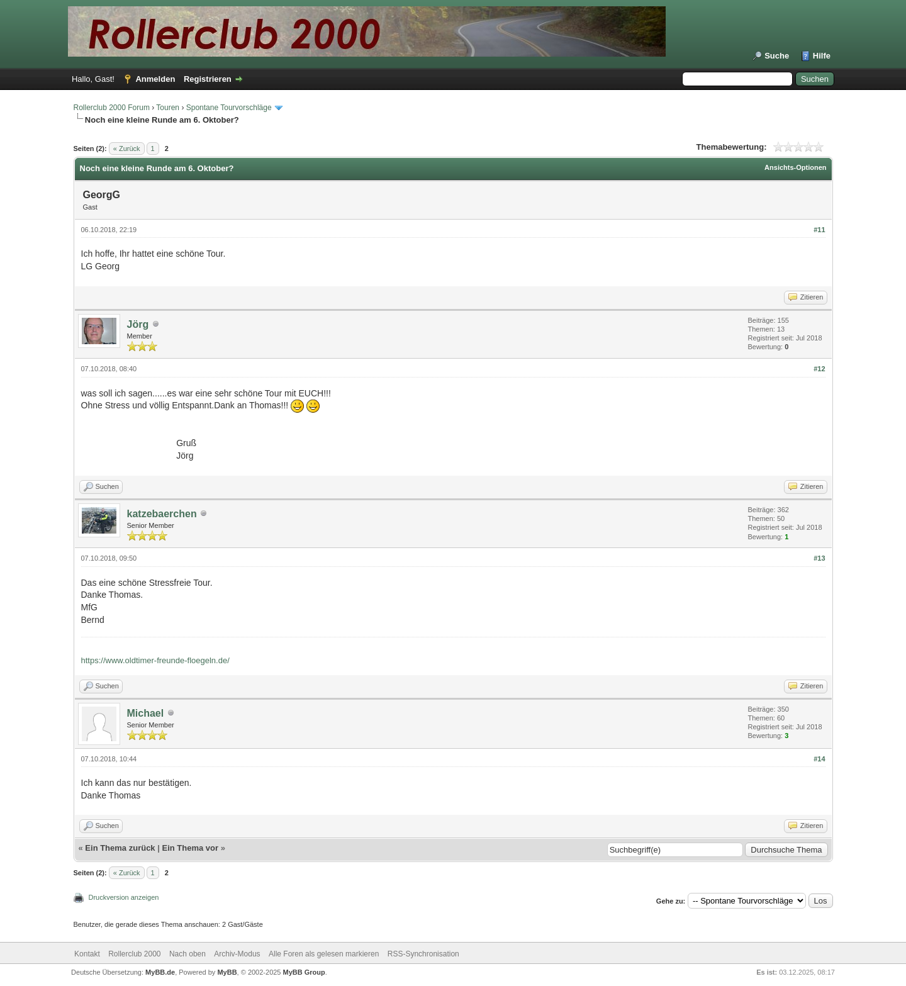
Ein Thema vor (190, 848)
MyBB (227, 972)
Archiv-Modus (237, 954)
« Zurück (126, 148)
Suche (776, 55)
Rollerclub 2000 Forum (112, 107)
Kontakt (87, 954)
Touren (167, 107)
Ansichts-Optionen (795, 167)
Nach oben (187, 954)
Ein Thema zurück (120, 848)
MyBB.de (160, 972)
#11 (819, 229)
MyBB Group (304, 972)
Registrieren (208, 79)
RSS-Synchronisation (423, 954)
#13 (819, 558)
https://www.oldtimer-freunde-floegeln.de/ (155, 660)
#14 (819, 759)
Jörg (138, 324)
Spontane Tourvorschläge (229, 107)
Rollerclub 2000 (134, 954)
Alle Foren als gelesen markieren (324, 954)
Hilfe (821, 55)
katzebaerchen (162, 513)
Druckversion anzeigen (124, 897)
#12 (819, 369)
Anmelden (155, 79)
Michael (145, 713)
